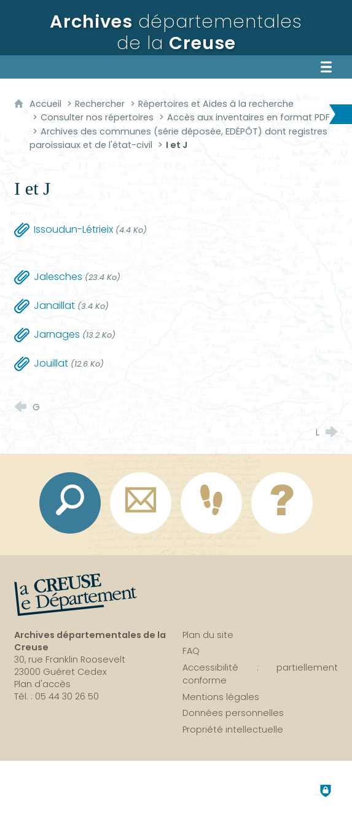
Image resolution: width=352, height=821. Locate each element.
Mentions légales (220, 697)
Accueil (46, 104)
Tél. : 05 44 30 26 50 (56, 696)
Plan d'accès (42, 684)
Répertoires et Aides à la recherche (216, 104)
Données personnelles (233, 713)
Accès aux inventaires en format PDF (248, 117)
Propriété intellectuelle (232, 729)
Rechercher (100, 104)
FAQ (191, 651)
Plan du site (207, 635)
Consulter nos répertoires (98, 117)
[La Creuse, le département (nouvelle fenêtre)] (75, 595)
